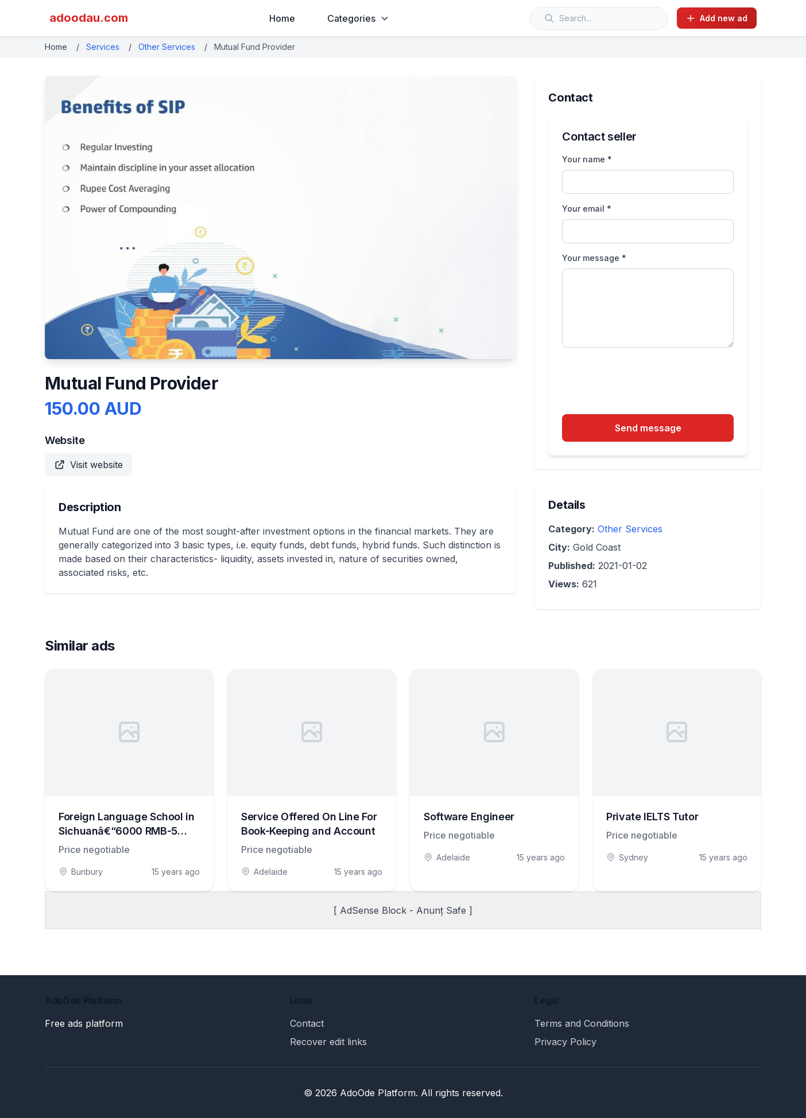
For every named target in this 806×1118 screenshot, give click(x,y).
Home (282, 18)
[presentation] (649, 382)
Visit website (88, 464)
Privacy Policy (565, 1041)
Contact (307, 1023)
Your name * (587, 159)
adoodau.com (88, 18)
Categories (358, 18)
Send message (648, 428)
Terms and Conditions (581, 1023)
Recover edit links (328, 1041)
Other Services (166, 47)
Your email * (586, 208)
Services (102, 47)
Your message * (594, 258)
